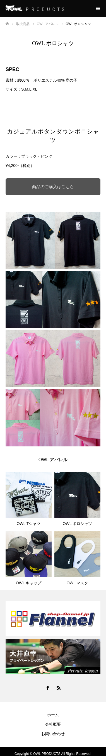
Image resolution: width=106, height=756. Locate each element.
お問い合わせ (53, 733)
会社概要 (53, 724)
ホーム (53, 715)
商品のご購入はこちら (53, 186)
